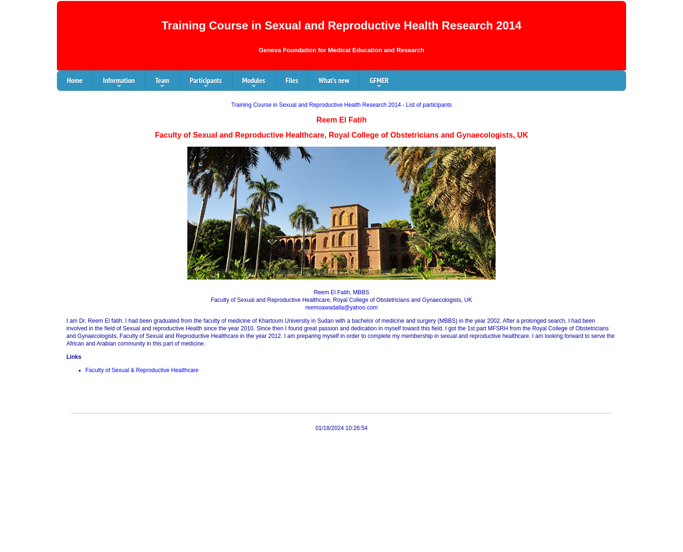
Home (75, 80)
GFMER (378, 83)
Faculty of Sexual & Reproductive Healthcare (142, 370)
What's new (334, 80)
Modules (253, 83)
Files (292, 80)
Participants (206, 83)
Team (162, 83)
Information (119, 83)
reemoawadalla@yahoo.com (341, 307)
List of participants (429, 105)
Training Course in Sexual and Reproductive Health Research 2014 (316, 105)
